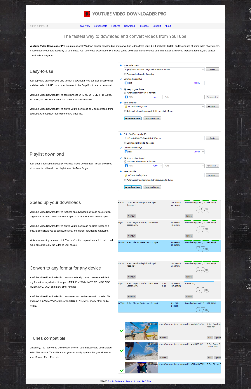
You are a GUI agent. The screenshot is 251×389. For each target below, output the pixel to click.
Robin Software (116, 381)
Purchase (144, 26)
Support (157, 26)
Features (115, 26)
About (168, 26)
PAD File (146, 381)
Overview (85, 26)
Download (129, 26)
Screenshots (100, 26)
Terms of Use (133, 381)
